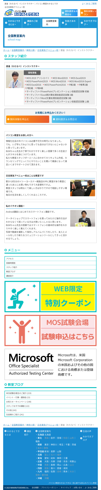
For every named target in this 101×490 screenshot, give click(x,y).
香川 (53, 468)
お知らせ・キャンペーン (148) (18, 401)
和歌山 (73, 461)
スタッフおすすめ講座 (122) (17, 406)
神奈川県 (30, 50)
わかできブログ (90, 22)
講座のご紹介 (32, 22)
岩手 (53, 437)
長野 (53, 451)
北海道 (47, 434)
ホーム (6, 50)
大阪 (46, 461)
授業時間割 (10, 263)
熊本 (65, 471)
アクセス (10, 258)
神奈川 (54, 444)
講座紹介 (10, 275)
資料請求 (71, 12)
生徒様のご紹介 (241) (15, 414)
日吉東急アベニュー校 (47, 50)
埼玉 (61, 444)
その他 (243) (11, 410)
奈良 (65, 461)
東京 (46, 444)
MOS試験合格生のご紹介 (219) (18, 393)
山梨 (59, 451)
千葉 (67, 444)
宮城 (59, 437)
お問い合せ (78, 487)
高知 (65, 468)
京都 (59, 461)
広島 (65, 464)
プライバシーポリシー (49, 487)
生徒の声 (87, 431)
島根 (53, 464)
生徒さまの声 (70, 22)
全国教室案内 (51, 22)
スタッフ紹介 (11, 267)
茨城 (74, 444)
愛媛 (59, 468)
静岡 (59, 458)
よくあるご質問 (89, 3)
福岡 (46, 471)
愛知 (46, 458)
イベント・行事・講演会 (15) (18, 397)
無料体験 (90, 12)
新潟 (46, 451)
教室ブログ (10, 271)
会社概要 (35, 487)
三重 (65, 458)
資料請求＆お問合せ (66, 119)
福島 (38, 441)
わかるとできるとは (14, 22)
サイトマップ (66, 487)
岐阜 (53, 458)
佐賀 (53, 471)
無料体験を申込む (19, 119)
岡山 (59, 464)
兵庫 (53, 461)
